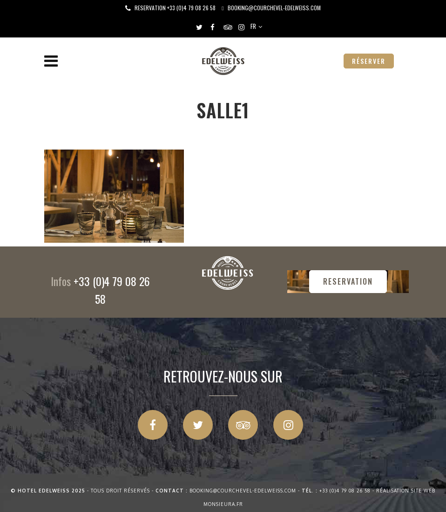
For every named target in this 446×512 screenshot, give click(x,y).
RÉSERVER (368, 61)
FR (253, 26)
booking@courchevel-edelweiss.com (274, 8)
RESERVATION (348, 281)
